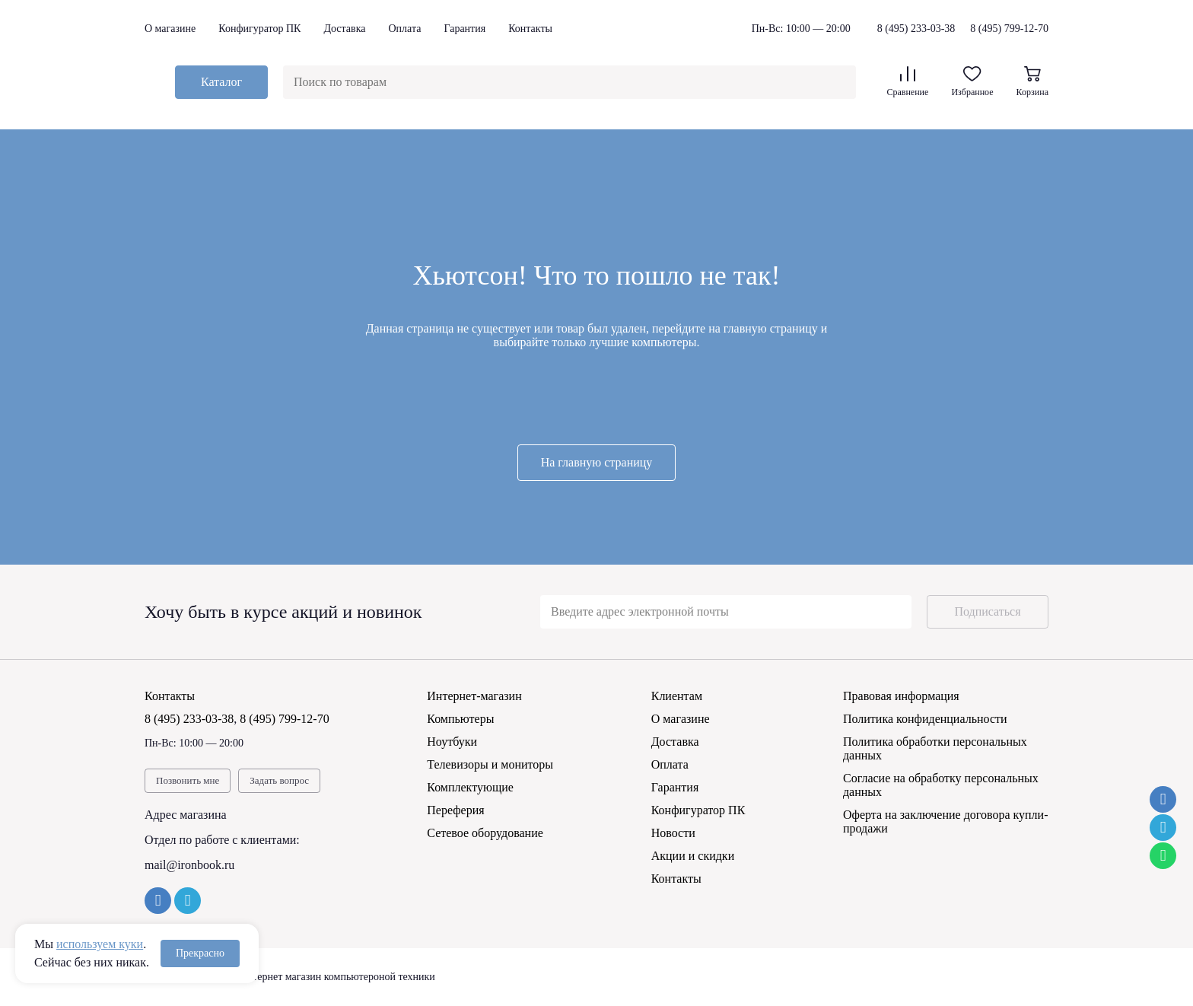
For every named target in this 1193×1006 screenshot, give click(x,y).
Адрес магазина (186, 814)
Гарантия (464, 28)
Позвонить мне (187, 780)
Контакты (530, 28)
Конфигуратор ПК (259, 28)
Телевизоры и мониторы (490, 764)
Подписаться (987, 611)
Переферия (455, 810)
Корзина (1032, 81)
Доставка (344, 28)
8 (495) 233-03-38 (916, 29)
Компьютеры (460, 718)
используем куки (99, 944)
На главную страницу (597, 462)
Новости (673, 832)
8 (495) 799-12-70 (1009, 28)
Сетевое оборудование (485, 832)
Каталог (221, 81)
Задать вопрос (279, 780)
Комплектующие (470, 787)
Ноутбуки (452, 741)
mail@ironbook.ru (189, 864)
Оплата (404, 28)
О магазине (170, 28)
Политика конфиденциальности (925, 718)
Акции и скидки (693, 855)
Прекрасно (200, 953)
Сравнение (907, 81)
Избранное (972, 81)
